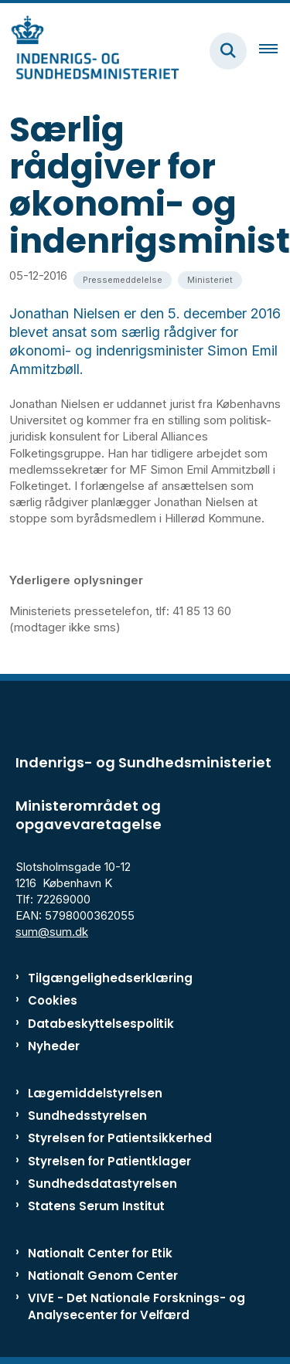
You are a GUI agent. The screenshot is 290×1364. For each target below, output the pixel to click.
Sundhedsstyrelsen (87, 1115)
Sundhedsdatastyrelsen (102, 1183)
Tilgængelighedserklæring (110, 978)
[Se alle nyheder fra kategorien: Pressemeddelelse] (122, 280)
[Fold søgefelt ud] (228, 51)
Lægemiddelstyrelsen (95, 1093)
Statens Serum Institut (96, 1206)
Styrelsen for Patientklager (109, 1161)
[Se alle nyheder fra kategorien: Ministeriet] (210, 280)
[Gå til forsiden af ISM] (89, 50)
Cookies (52, 1000)
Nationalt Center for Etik (100, 1253)
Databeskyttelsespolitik (101, 1023)
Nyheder (54, 1046)
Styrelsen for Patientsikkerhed (120, 1138)
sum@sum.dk (51, 931)
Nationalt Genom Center (103, 1275)
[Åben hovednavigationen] (274, 51)
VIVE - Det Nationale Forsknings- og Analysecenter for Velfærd (136, 1306)
